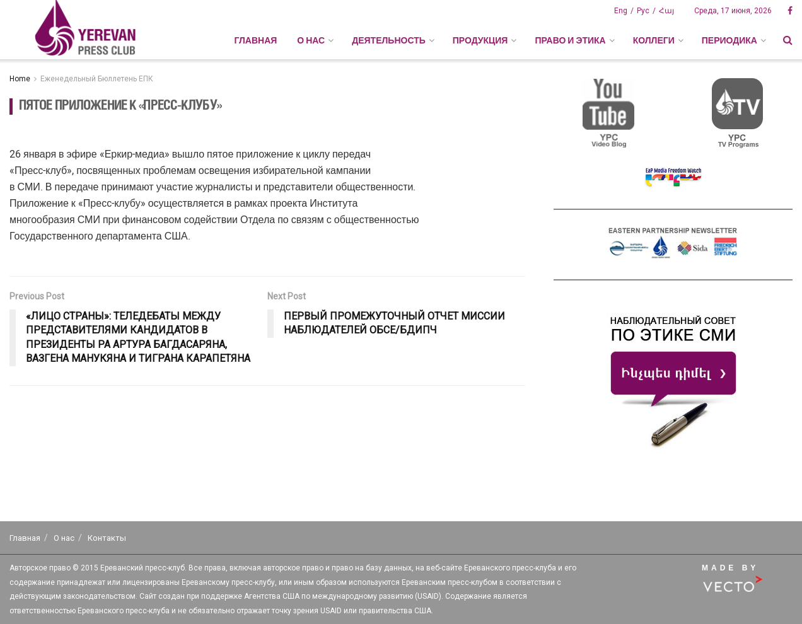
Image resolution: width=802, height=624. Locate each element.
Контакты (107, 538)
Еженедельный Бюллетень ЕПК (96, 78)
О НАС (311, 40)
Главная (255, 40)
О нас (64, 538)
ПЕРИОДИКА (729, 40)
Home (19, 78)
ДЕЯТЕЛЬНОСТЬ (389, 40)
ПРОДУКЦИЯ (480, 40)
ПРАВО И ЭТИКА (570, 40)
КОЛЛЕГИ (654, 40)
